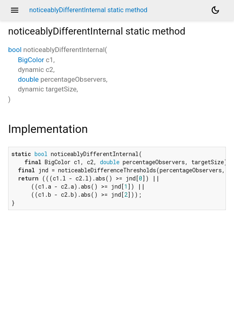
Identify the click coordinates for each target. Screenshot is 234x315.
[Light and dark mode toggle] (215, 10)
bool (15, 50)
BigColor (31, 60)
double (28, 79)
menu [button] (15, 10)
